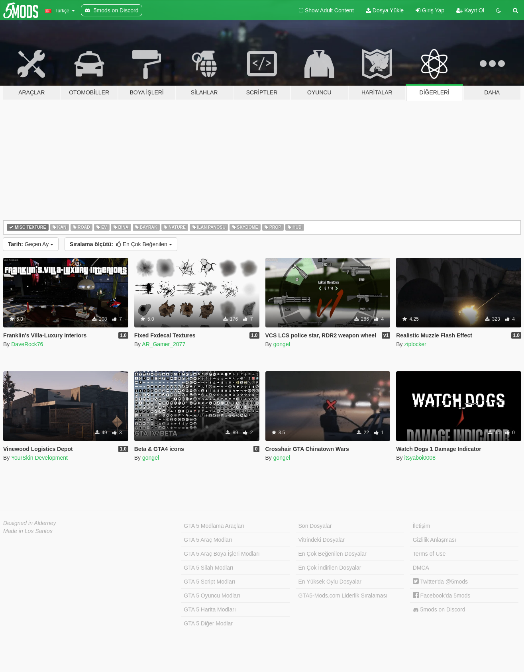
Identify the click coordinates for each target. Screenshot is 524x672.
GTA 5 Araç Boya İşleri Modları (221, 554)
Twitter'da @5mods (440, 581)
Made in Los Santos (28, 531)
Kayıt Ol (470, 10)
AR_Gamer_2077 (163, 344)
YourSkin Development (39, 458)
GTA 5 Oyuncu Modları (212, 595)
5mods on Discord (439, 609)
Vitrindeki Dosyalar (321, 540)
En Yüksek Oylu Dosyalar (329, 581)
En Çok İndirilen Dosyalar (329, 567)
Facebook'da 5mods (442, 595)
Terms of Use (429, 554)
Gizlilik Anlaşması (434, 540)
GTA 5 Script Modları (209, 581)
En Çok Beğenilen (121, 244)
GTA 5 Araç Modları (208, 540)
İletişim (421, 526)
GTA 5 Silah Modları (208, 567)
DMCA (421, 567)
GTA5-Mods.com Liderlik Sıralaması (343, 595)
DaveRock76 (27, 344)
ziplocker (415, 344)
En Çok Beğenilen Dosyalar (332, 554)
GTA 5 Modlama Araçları (214, 526)
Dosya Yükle (385, 10)
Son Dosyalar (315, 526)
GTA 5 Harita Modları (210, 609)
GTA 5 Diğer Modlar (208, 623)
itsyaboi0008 (420, 458)
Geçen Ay (30, 244)
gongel (281, 344)
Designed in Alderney (29, 523)
